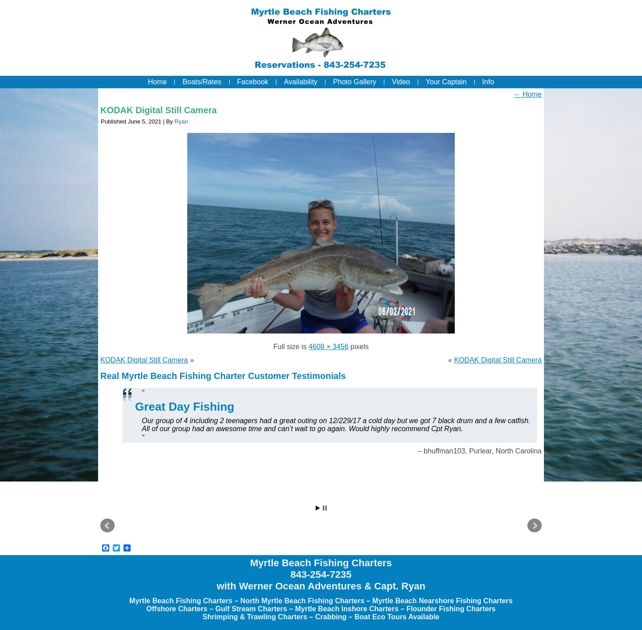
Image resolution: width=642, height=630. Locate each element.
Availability (300, 82)
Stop (325, 508)
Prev (107, 526)
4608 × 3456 (328, 346)
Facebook (252, 82)
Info (488, 82)
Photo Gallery (354, 82)
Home (157, 82)
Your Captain (446, 82)
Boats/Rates (201, 82)
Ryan (181, 121)
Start (318, 508)
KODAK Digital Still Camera (158, 110)
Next (534, 526)
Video (401, 82)
